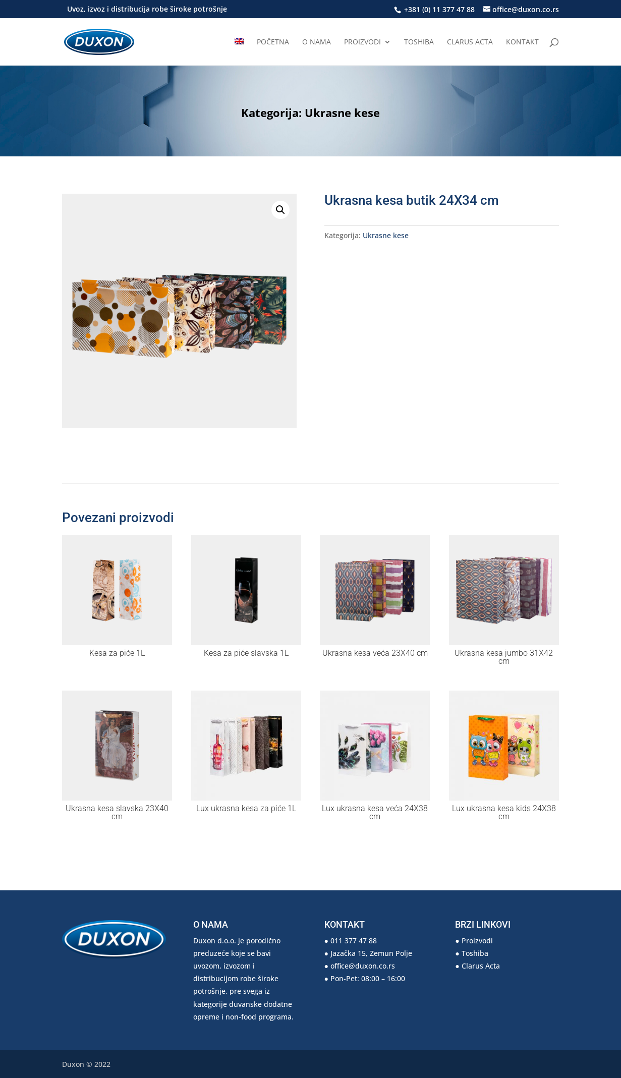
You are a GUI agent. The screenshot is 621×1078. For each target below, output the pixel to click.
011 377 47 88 (353, 940)
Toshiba (419, 42)
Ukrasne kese (342, 112)
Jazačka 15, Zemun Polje (371, 953)
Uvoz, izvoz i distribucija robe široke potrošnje (147, 10)
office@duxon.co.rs (362, 966)
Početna (273, 42)
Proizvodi (362, 42)
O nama (316, 42)
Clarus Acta (470, 42)
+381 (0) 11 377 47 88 (438, 9)
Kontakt (522, 42)
